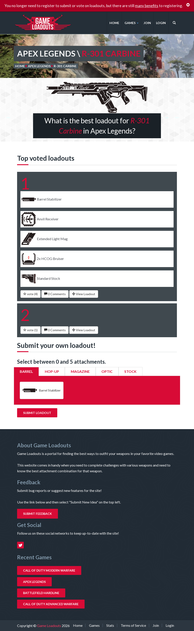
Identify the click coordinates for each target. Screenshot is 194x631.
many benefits (146, 5)
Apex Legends (39, 66)
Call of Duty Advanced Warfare (51, 604)
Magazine (80, 371)
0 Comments (55, 294)
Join (147, 23)
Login (161, 23)
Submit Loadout (37, 413)
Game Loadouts (49, 625)
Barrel (26, 371)
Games (132, 23)
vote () (30, 294)
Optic (107, 371)
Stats (110, 625)
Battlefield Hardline (41, 593)
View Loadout (83, 294)
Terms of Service (133, 625)
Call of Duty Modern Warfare (49, 570)
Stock (130, 371)
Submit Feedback (37, 513)
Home (114, 23)
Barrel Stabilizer (42, 390)
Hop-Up (52, 371)
